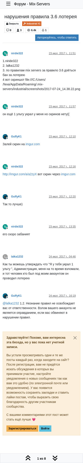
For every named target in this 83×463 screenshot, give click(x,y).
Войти (45, 428)
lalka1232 (17, 256)
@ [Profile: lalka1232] (11, 303)
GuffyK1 (16, 136)
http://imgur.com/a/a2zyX (20, 174)
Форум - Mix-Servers (32, 4)
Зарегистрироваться (22, 428)
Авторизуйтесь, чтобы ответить (57, 37)
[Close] (75, 338)
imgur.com (33, 144)
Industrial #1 (32, 23)
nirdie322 (17, 53)
